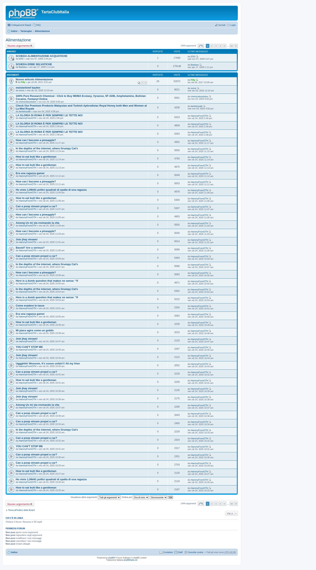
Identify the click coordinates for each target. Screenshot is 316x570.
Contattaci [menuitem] (168, 552)
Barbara (23, 67)
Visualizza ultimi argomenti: (96, 497)
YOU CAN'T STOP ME (29, 346)
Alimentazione (42, 31)
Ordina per (135, 497)
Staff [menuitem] (180, 552)
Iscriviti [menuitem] (221, 25)
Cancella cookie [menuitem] (195, 552)
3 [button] (216, 46)
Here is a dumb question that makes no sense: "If (47, 280)
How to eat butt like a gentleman (36, 156)
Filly (23, 82)
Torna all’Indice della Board (21, 510)
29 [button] (231, 46)
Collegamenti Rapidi (21, 25)
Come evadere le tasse (30, 305)
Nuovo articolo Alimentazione (34, 79)
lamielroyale (25, 111)
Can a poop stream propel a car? (36, 206)
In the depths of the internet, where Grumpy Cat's (47, 148)
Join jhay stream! (26, 239)
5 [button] (224, 46)
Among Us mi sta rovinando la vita (37, 222)
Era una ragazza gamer (30, 173)
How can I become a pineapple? (36, 140)
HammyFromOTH (27, 118)
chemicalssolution (27, 101)
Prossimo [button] (236, 46)
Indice (14, 31)
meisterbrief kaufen (28, 87)
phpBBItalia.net (130, 560)
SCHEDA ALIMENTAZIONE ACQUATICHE (41, 56)
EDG (21, 59)
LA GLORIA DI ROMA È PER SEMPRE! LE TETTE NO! (49, 115)
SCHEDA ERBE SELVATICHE (34, 64)
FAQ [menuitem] (38, 25)
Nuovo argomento (18, 45)
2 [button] (211, 46)
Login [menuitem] (233, 25)
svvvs (21, 90)
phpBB (111, 558)
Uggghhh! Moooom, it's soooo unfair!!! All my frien (48, 363)
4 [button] (220, 46)
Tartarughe (26, 31)
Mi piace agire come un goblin (35, 330)
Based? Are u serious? (30, 247)
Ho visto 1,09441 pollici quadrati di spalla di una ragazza (51, 189)
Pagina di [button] (201, 46)
